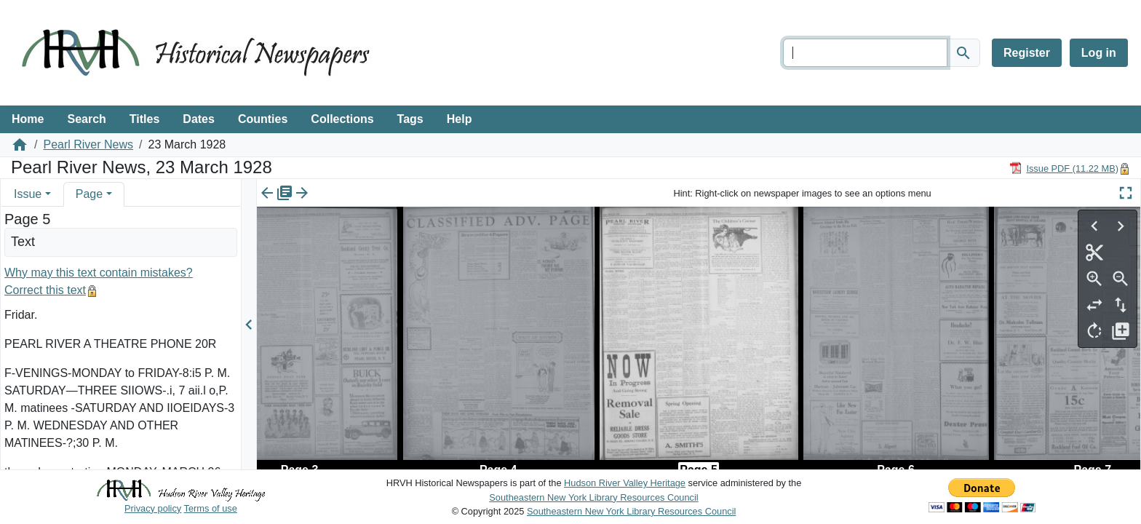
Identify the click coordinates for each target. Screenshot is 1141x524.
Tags (410, 119)
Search (86, 119)
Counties (262, 119)
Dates (199, 119)
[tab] (32, 194)
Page (89, 194)
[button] (48, 194)
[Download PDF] (1063, 168)
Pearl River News (88, 144)
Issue (27, 194)
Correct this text (45, 290)
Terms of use (210, 508)
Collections (342, 119)
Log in (1098, 53)
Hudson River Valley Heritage (624, 482)
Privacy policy (152, 508)
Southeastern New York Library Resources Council (593, 497)
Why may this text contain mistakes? (98, 272)
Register (1026, 53)
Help (459, 119)
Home (28, 119)
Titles (145, 119)
